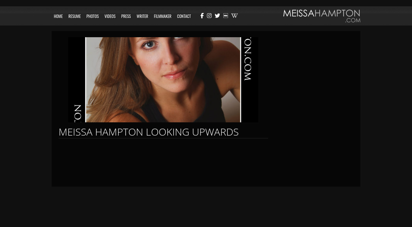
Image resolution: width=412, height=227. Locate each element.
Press (126, 16)
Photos (93, 16)
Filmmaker (163, 16)
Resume (74, 16)
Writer (142, 16)
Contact (184, 16)
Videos (110, 16)
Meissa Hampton (321, 15)
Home (58, 16)
